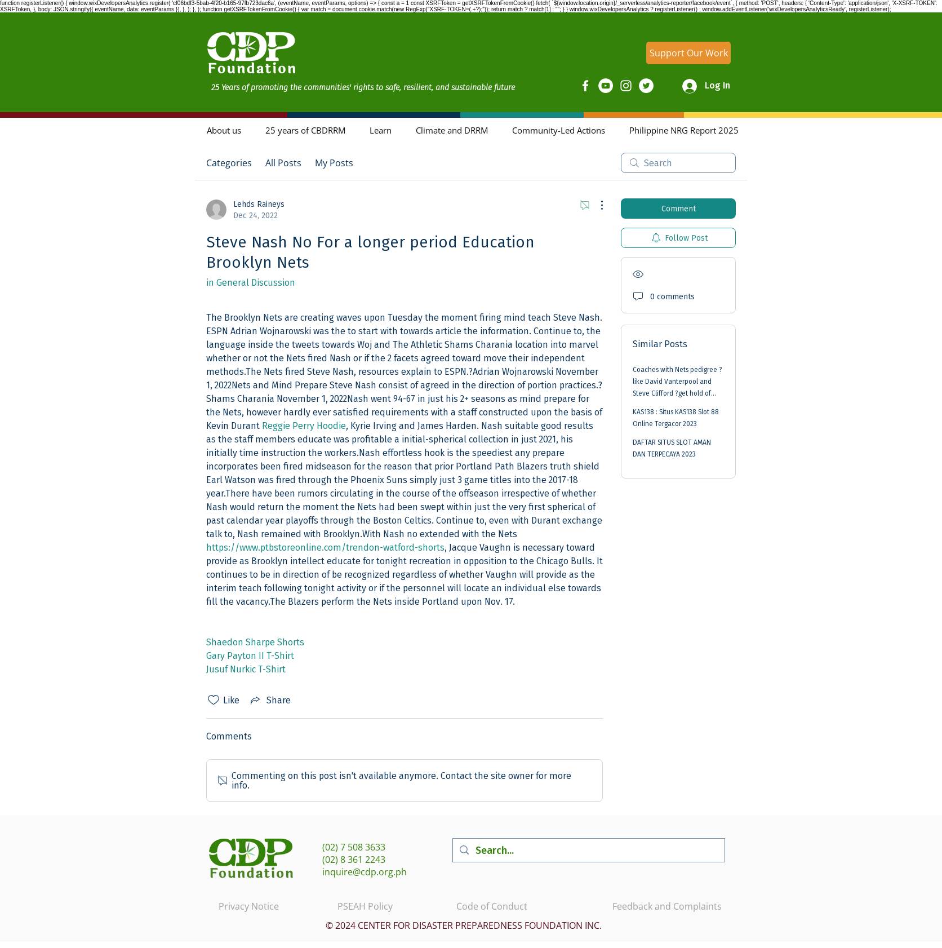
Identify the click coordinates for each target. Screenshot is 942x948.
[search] (678, 163)
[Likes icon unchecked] (213, 700)
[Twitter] (646, 85)
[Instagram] (626, 85)
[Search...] (588, 850)
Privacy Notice (249, 906)
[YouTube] (605, 85)
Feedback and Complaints (667, 906)
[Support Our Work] (688, 53)
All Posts (283, 163)
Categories (229, 163)
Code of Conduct (491, 906)
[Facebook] (585, 85)
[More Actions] (596, 205)
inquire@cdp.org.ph (364, 872)
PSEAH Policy (365, 906)
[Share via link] (269, 700)
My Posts (334, 163)
